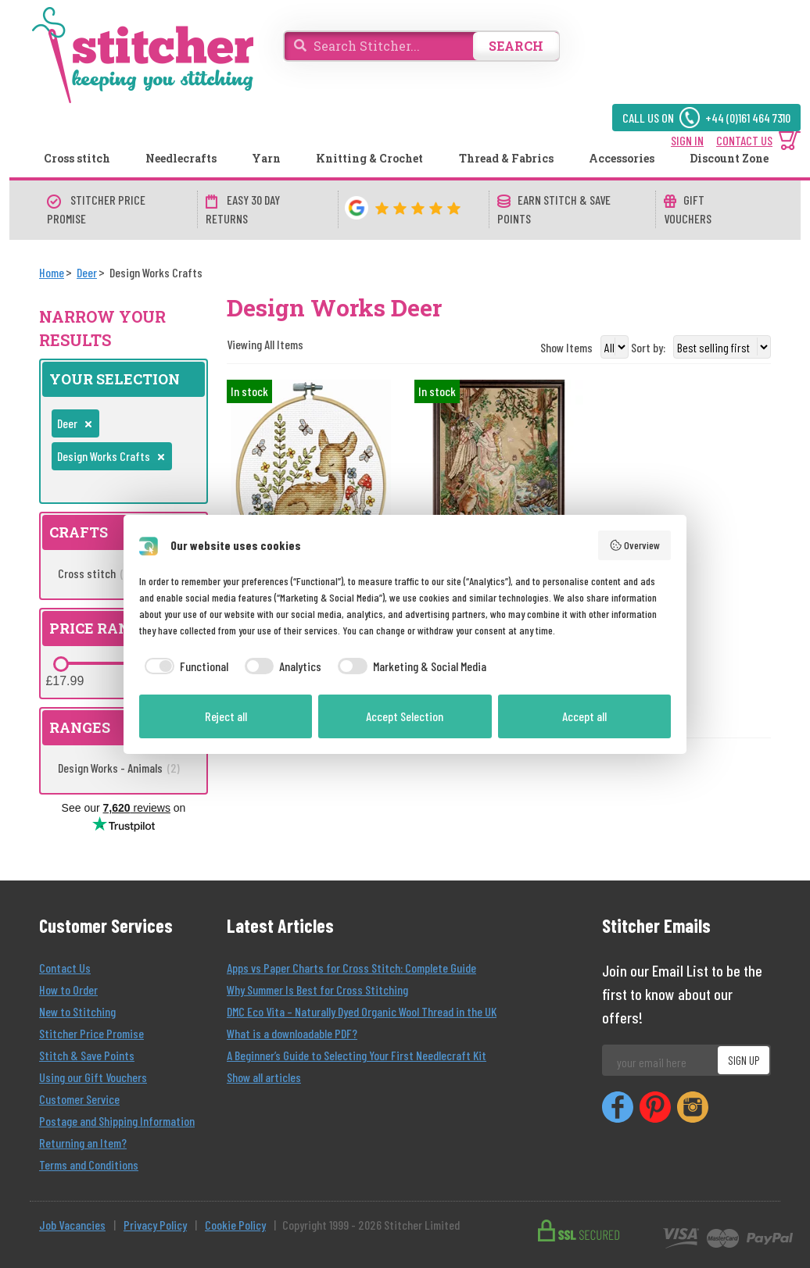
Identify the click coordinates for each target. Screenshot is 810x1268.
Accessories (621, 158)
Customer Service (79, 1098)
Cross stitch (77, 158)
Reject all (226, 716)
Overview (635, 545)
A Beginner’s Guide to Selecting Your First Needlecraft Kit (356, 1055)
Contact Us (65, 967)
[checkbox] (183, 666)
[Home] (51, 272)
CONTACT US (744, 140)
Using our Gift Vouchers (93, 1077)
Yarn (266, 158)
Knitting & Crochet (369, 158)
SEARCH (516, 46)
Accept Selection (404, 716)
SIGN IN (687, 140)
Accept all (584, 716)
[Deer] (87, 272)
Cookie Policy (235, 1224)
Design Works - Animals (119, 767)
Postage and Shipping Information (117, 1120)
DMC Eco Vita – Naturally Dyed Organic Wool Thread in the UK (361, 1011)
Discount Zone (729, 158)
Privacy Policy (155, 1224)
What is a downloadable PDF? (292, 1033)
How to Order (68, 989)
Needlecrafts (181, 158)
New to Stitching (77, 1011)
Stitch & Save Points (86, 1055)
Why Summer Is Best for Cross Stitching (317, 989)
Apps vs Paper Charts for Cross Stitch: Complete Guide (351, 967)
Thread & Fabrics (506, 158)
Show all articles (264, 1077)
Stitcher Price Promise (91, 1033)
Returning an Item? (83, 1142)
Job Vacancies (72, 1224)
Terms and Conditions (88, 1164)
